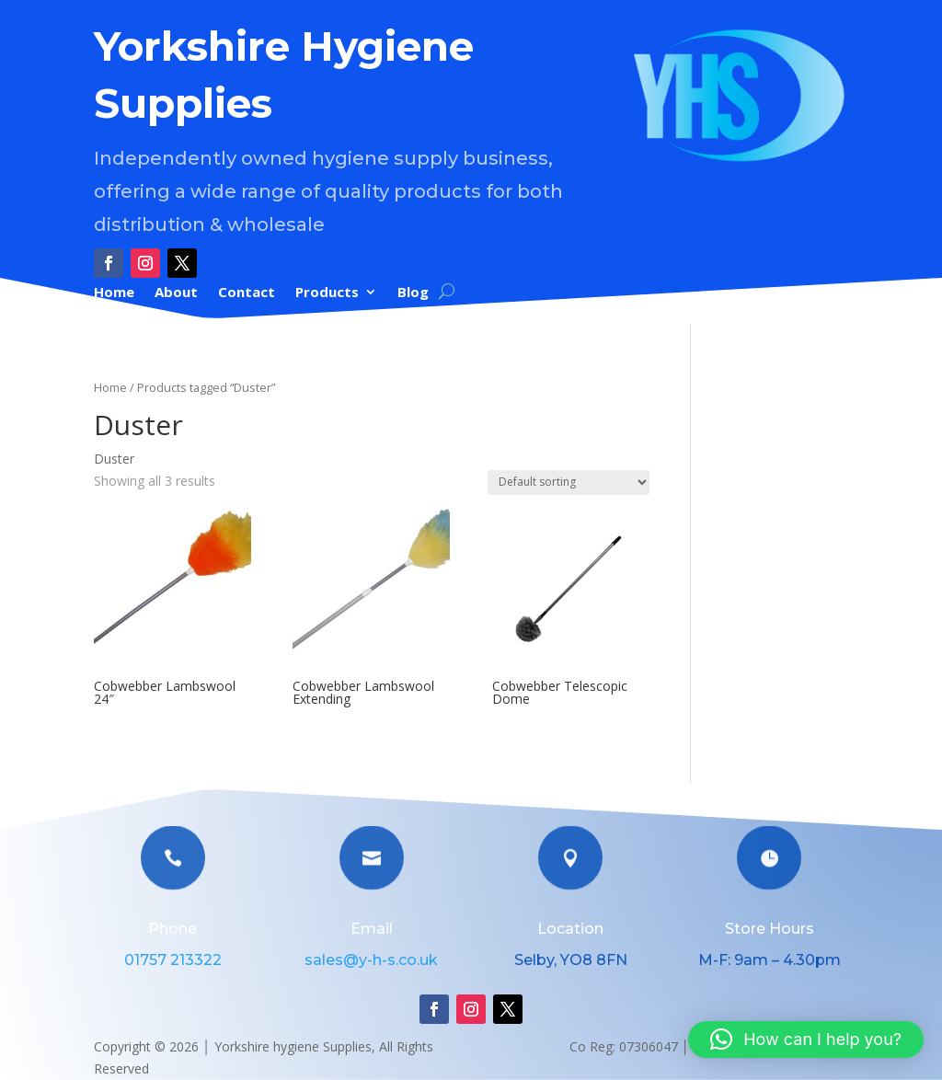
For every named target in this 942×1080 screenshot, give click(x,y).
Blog (413, 293)
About (176, 293)
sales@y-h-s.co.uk (371, 960)
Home (114, 293)
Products (327, 293)
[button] (806, 1039)
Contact (246, 293)
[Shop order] (568, 482)
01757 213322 (173, 960)
